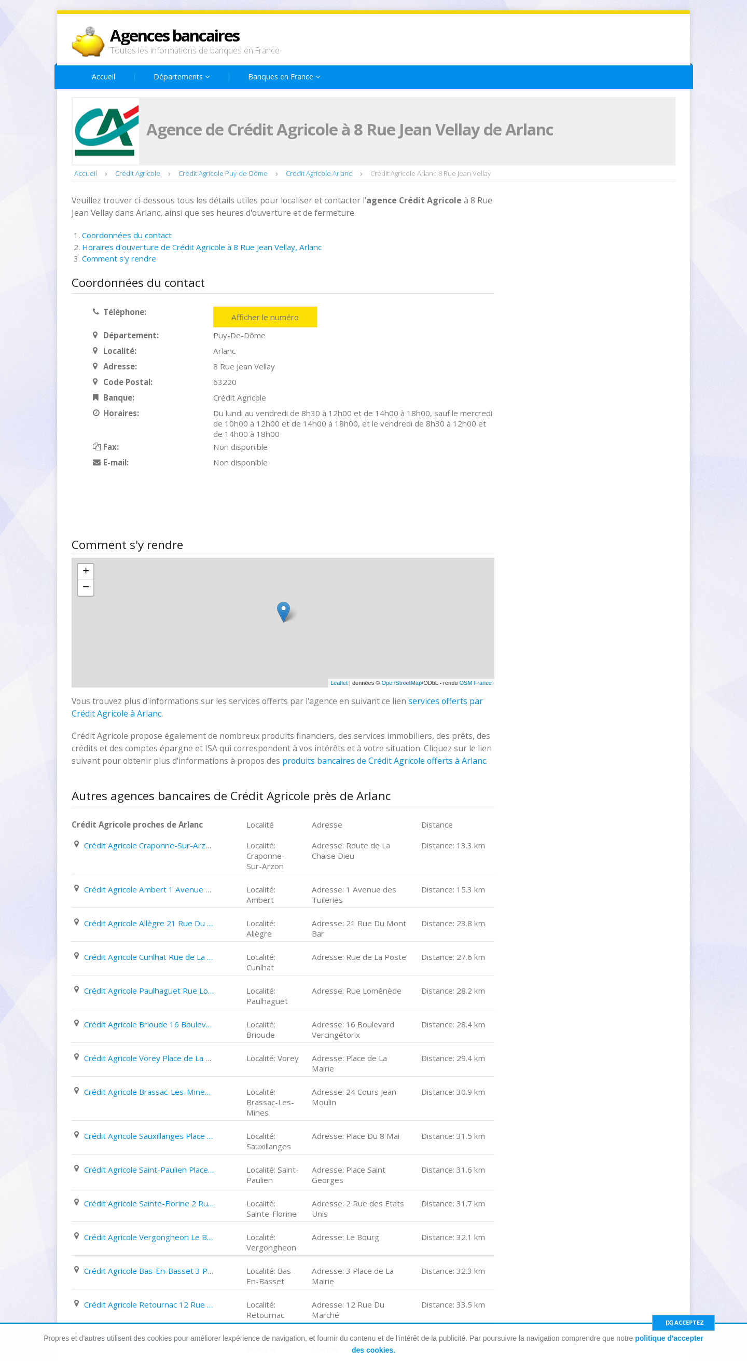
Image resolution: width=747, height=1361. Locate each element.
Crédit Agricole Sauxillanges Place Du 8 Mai (149, 1136)
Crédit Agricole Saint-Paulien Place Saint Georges (149, 1169)
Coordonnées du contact (127, 235)
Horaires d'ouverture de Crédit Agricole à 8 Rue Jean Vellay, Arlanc (202, 247)
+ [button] (85, 572)
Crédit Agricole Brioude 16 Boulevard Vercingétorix (149, 1024)
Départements (182, 76)
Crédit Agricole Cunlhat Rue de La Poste (149, 957)
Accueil (103, 76)
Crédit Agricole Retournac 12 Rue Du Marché (149, 1304)
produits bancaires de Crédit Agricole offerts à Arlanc (384, 760)
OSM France (475, 683)
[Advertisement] (260, 503)
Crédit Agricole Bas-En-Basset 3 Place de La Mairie (149, 1271)
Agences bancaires (174, 35)
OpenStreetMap (401, 683)
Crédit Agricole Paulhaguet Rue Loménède (149, 990)
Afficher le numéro (265, 317)
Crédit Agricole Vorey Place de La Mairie (149, 1058)
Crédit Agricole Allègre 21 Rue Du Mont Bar (149, 923)
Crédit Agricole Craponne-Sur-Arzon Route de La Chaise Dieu (149, 845)
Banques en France (284, 76)
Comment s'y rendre (119, 258)
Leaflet (339, 683)
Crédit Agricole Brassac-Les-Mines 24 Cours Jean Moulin (149, 1092)
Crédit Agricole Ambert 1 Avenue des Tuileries (149, 889)
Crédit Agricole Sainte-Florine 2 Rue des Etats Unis (149, 1203)
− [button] (85, 588)
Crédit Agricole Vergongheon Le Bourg (149, 1237)
